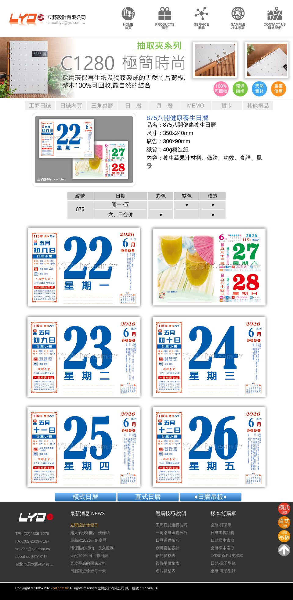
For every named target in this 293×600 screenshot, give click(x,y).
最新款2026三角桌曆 (88, 540)
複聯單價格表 (167, 563)
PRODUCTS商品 (165, 26)
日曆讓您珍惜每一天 (88, 571)
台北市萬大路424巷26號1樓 (35, 564)
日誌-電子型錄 (223, 563)
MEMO (195, 106)
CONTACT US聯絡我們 (275, 26)
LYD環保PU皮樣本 (227, 555)
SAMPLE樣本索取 (238, 26)
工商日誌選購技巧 (171, 525)
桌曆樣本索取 (222, 548)
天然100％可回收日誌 (89, 555)
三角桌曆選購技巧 (171, 532)
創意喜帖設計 (167, 548)
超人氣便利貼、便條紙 (90, 532)
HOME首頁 (128, 26)
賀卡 (226, 106)
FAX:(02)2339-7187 (32, 541)
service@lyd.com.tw (32, 549)
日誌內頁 (71, 106)
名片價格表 (165, 571)
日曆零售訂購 (222, 532)
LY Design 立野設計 (47, 19)
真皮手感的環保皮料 (88, 563)
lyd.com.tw (60, 588)
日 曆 (133, 106)
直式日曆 (148, 496)
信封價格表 (165, 555)
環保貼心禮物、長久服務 (92, 548)
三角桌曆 (102, 106)
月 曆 (164, 106)
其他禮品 (258, 106)
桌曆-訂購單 (221, 525)
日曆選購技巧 (167, 540)
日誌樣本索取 (222, 540)
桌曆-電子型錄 (223, 571)
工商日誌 (40, 106)
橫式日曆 (85, 496)
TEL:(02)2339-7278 (32, 533)
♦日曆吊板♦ (210, 496)
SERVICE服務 (201, 26)
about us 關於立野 (31, 556)
